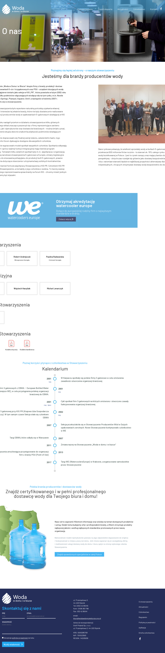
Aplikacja (142, 627)
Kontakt (153, 9)
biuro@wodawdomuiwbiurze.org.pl (87, 618)
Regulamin (143, 617)
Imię (3, 613)
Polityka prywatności (147, 622)
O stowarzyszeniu (85, 9)
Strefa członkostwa (146, 633)
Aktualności (122, 9)
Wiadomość (7, 622)
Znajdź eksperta (105, 9)
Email (29, 613)
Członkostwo (139, 9)
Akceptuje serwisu (19, 638)
